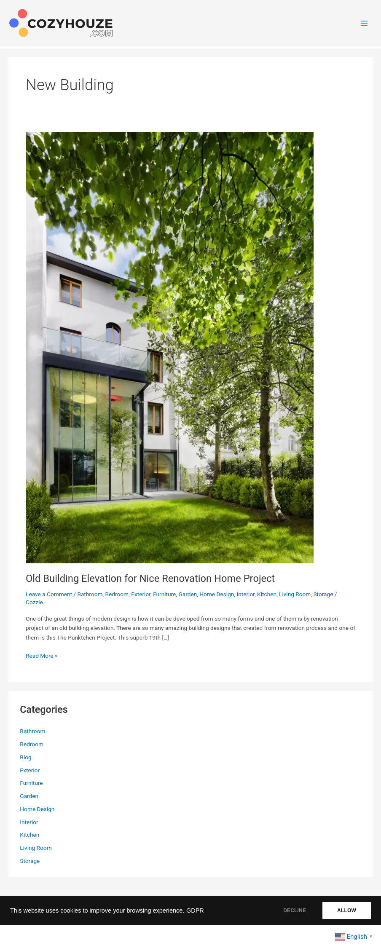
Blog (25, 757)
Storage (323, 594)
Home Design (216, 594)
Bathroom (89, 594)
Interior (245, 594)
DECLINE (294, 910)
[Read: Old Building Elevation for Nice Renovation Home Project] (170, 347)
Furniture (164, 594)
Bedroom (117, 594)
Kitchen (266, 594)
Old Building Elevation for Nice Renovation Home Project (150, 578)
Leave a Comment (49, 594)
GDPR (195, 910)
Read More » (42, 656)
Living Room (295, 594)
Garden (187, 594)
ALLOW (346, 910)
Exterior (140, 594)
